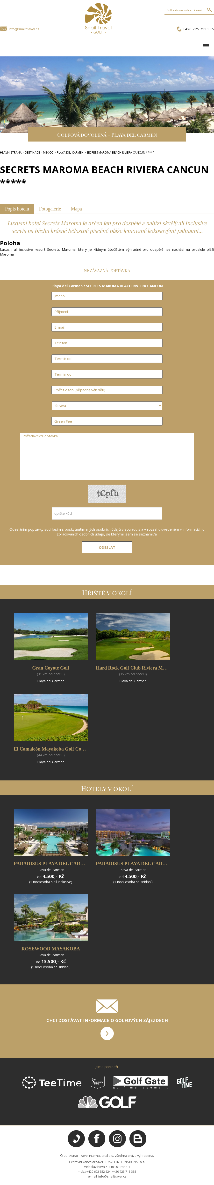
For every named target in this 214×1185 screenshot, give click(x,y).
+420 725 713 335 (198, 29)
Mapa (76, 208)
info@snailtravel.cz (24, 29)
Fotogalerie (50, 208)
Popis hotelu (17, 208)
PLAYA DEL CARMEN (70, 152)
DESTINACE (32, 152)
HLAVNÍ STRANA (11, 152)
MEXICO (48, 152)
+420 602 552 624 (98, 1171)
